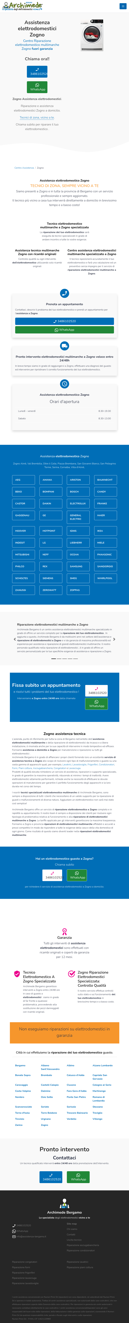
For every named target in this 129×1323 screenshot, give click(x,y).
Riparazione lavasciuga (24, 1278)
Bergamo (20, 1065)
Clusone (71, 1085)
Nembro (19, 1097)
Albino (70, 1065)
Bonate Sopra (23, 1075)
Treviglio (97, 1113)
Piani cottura (25, 768)
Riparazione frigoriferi (23, 1272)
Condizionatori (106, 764)
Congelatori (60, 768)
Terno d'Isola (22, 1113)
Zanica (18, 1125)
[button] (14, 639)
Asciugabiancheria (43, 768)
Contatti (71, 1234)
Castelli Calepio (50, 1085)
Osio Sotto (47, 1097)
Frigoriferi (93, 764)
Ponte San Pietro (76, 1097)
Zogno (44, 1125)
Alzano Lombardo (103, 1065)
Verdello (71, 1119)
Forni (14, 768)
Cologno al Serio (102, 1085)
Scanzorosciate (23, 1107)
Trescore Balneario (77, 1113)
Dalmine (45, 1091)
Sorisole (71, 1107)
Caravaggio (21, 1085)
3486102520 (38, 72)
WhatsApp (37, 87)
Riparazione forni (21, 1267)
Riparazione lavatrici (77, 1262)
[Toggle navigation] (123, 6)
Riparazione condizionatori (81, 1250)
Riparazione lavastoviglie (25, 1283)
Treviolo (19, 1119)
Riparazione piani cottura (80, 1267)
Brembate (46, 1075)
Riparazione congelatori (24, 1262)
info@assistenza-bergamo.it (29, 1236)
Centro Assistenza (24, 168)
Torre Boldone (49, 1113)
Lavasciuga (74, 768)
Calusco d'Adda (75, 1075)
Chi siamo (72, 1229)
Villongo (97, 1119)
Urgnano (46, 1119)
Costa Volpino (23, 1091)
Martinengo (99, 1091)
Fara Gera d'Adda (77, 1091)
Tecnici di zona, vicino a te (37, 117)
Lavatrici (66, 764)
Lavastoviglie (79, 764)
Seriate (45, 1107)
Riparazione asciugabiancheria (83, 1245)
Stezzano (98, 1107)
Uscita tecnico (74, 1240)
